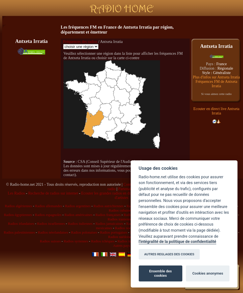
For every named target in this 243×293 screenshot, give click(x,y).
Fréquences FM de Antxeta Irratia (216, 84)
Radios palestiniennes (19, 232)
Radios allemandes (48, 206)
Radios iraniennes (120, 219)
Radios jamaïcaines (109, 223)
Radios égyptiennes (18, 215)
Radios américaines (78, 215)
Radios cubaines (120, 210)
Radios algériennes (18, 206)
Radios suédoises (120, 237)
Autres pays (121, 245)
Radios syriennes (76, 241)
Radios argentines (78, 206)
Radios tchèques (102, 241)
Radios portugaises (113, 232)
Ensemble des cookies (160, 273)
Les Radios (16, 193)
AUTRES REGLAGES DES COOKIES (169, 254)
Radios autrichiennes (109, 206)
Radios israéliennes (51, 223)
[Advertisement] (31, 90)
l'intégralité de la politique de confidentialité (177, 241)
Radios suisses (50, 241)
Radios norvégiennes (130, 228)
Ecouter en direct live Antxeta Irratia (216, 111)
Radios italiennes (80, 223)
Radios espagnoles (48, 215)
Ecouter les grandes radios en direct (108, 193)
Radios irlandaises (21, 223)
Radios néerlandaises (53, 232)
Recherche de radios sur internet (53, 193)
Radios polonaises (84, 232)
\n (80, 46)
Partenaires (126, 189)
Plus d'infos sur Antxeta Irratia (216, 77)
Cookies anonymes (207, 273)
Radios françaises (108, 215)
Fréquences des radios (80, 42)
